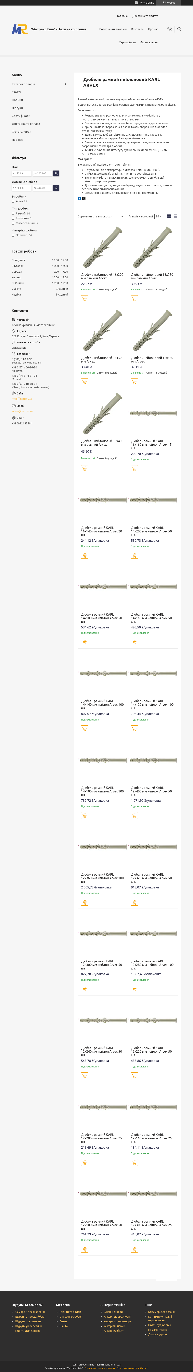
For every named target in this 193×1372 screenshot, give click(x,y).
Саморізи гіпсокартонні (30, 1311)
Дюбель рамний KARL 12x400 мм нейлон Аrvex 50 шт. (151, 791)
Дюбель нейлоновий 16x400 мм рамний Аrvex (102, 442)
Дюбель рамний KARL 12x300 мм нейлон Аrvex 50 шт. (101, 964)
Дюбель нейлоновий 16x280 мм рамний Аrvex (152, 276)
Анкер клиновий (114, 1326)
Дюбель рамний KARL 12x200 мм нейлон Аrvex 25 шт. (101, 1138)
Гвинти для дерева (27, 1330)
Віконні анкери (113, 1311)
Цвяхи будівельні (159, 1325)
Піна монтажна (157, 1329)
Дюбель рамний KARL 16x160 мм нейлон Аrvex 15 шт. (151, 444)
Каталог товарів (23, 84)
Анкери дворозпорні (117, 1316)
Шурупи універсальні (29, 1326)
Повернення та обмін (113, 29)
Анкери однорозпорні (118, 1321)
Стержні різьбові (71, 1316)
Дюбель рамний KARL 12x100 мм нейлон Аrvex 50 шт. (101, 1225)
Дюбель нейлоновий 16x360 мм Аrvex (152, 359)
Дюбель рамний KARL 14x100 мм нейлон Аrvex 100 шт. (102, 791)
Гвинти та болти (70, 1311)
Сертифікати (127, 42)
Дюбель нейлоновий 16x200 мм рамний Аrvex (102, 276)
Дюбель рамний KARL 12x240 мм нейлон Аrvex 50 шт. (101, 1051)
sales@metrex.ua (22, 411)
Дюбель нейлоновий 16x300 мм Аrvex (102, 359)
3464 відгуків (147, 2)
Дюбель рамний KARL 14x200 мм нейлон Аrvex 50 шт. (151, 531)
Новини (17, 100)
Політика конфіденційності (132, 1368)
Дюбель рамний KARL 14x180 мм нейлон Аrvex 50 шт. (101, 618)
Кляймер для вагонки (162, 1311)
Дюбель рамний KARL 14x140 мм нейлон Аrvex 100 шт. (102, 704)
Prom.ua (116, 1364)
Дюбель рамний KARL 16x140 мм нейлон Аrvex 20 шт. (101, 531)
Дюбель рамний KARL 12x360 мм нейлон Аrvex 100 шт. (102, 878)
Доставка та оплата (145, 16)
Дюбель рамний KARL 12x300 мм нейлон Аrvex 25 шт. (151, 1225)
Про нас (153, 29)
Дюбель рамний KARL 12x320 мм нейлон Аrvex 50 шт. (151, 878)
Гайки (63, 1321)
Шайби (64, 1326)
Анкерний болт (114, 1330)
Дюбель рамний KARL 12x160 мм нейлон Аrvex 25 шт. (151, 1138)
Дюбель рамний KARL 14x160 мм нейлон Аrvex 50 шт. (151, 618)
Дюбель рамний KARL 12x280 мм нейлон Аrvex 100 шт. (152, 964)
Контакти (137, 29)
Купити (84, 298)
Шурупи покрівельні (28, 1321)
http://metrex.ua (22, 398)
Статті (16, 92)
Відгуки (17, 108)
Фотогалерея (149, 42)
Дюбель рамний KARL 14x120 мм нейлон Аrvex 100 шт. (152, 704)
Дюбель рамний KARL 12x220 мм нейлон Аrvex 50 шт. (151, 1051)
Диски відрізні (157, 1334)
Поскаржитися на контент (100, 1368)
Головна (122, 16)
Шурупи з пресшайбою (30, 1316)
